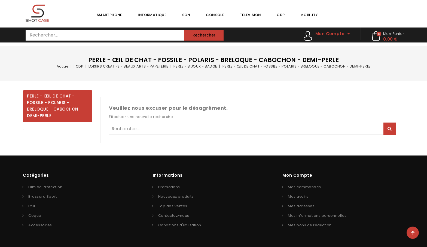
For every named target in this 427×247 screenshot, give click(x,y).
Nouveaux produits (176, 196)
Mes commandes (304, 187)
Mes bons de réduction (310, 225)
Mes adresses (301, 206)
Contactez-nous (173, 215)
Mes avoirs (298, 196)
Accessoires (40, 225)
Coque (34, 215)
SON (186, 14)
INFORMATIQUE (152, 14)
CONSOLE (215, 14)
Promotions (169, 187)
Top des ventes (172, 206)
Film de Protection (45, 187)
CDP (281, 14)
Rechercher (204, 35)
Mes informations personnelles (317, 215)
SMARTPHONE (109, 14)
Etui (31, 206)
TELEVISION (250, 14)
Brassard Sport (42, 196)
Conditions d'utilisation (179, 225)
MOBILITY (309, 14)
